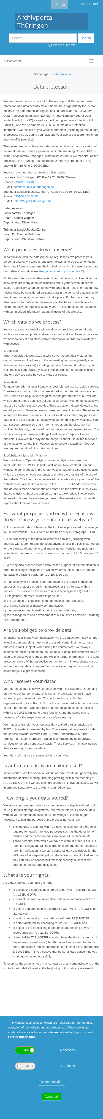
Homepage (41, 74)
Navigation (12, 61)
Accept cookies (51, 1082)
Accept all (52, 1096)
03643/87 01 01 (24, 182)
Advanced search (61, 45)
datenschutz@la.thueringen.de (34, 187)
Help (84, 4)
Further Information (22, 1037)
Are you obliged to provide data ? (61, 271)
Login (96, 4)
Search (86, 38)
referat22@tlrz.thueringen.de (33, 201)
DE (56, 4)
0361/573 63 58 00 (26, 196)
